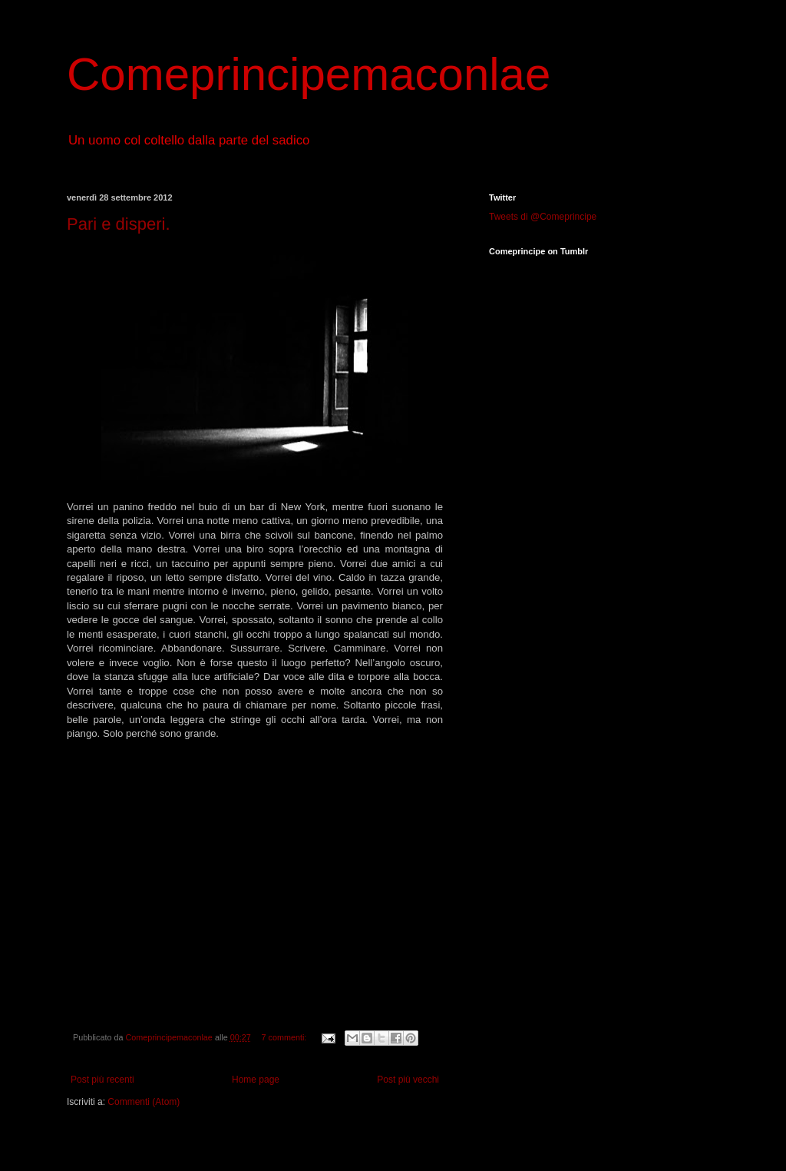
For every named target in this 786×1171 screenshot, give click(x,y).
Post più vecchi (408, 1079)
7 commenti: (285, 1037)
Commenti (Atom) (143, 1101)
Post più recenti (102, 1079)
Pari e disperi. (118, 224)
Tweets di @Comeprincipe (542, 216)
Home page (255, 1079)
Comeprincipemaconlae (308, 74)
